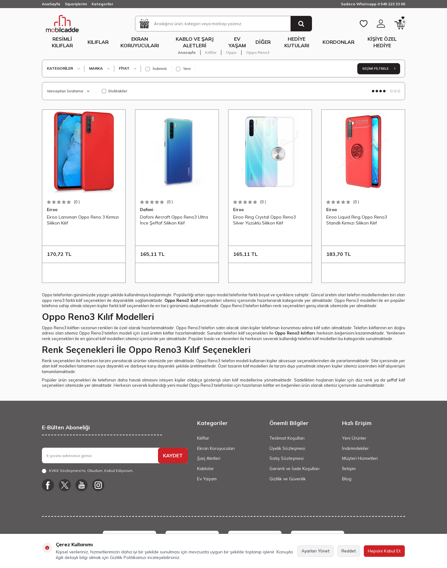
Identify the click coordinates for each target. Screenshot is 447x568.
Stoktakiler (114, 91)
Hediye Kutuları (296, 42)
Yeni (183, 68)
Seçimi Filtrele (378, 69)
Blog (346, 479)
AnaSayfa (51, 4)
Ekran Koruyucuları (139, 42)
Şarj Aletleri (208, 458)
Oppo (231, 52)
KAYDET (173, 455)
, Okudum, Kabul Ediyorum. (87, 470)
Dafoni (146, 209)
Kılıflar (98, 42)
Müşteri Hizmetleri (360, 458)
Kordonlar (338, 42)
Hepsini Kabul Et (384, 551)
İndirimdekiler (355, 448)
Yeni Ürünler (354, 438)
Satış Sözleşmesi (286, 458)
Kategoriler (102, 4)
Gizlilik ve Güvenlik (287, 479)
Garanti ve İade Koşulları (294, 468)
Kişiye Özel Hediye (382, 42)
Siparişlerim (76, 4)
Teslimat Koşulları (287, 438)
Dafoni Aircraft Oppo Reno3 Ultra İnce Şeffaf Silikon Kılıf (174, 219)
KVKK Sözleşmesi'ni (67, 470)
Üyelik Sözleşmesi (287, 448)
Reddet (348, 551)
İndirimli (156, 68)
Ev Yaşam (237, 42)
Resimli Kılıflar (62, 42)
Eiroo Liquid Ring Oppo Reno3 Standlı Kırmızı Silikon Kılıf (356, 219)
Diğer (263, 42)
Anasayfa (187, 52)
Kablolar (205, 468)
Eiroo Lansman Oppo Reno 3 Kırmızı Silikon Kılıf (83, 219)
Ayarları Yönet (315, 551)
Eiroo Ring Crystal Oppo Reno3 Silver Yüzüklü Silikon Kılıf (264, 219)
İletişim (349, 468)
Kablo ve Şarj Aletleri (195, 42)
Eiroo (52, 209)
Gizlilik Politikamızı (128, 557)
